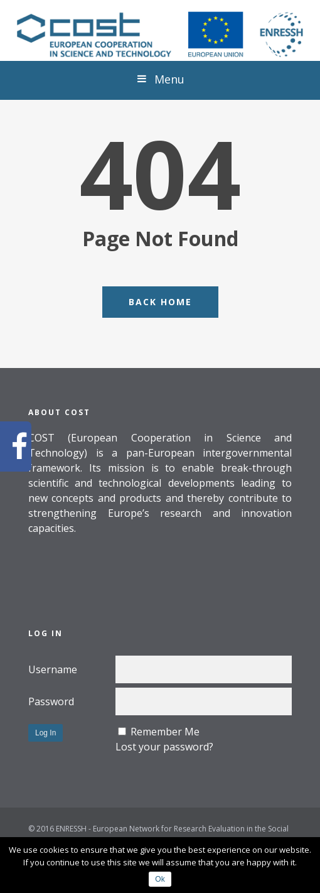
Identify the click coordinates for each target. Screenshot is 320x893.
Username (52, 669)
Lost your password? (164, 747)
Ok (159, 879)
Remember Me (165, 732)
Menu (160, 79)
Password (51, 701)
